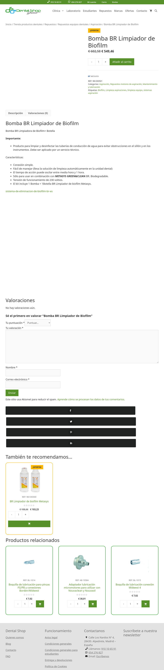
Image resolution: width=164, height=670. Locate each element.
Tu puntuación (15, 312)
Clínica (58, 11)
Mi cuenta (91, 2)
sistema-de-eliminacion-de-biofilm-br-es (29, 181)
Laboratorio (73, 10)
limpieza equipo (135, 90)
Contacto (141, 10)
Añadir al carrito (121, 61)
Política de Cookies (56, 623)
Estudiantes (90, 10)
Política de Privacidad (57, 630)
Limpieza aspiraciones (116, 90)
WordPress (72, 658)
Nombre (11, 357)
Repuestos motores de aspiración (126, 84)
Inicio (8, 24)
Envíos (115, 2)
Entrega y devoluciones (58, 617)
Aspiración (96, 24)
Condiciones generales (58, 601)
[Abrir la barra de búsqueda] (155, 11)
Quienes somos (15, 594)
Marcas (118, 10)
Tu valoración (14, 318)
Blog (8, 601)
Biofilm (101, 90)
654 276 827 (75, 2)
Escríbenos (102, 613)
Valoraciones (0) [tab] (38, 103)
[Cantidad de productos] (98, 61)
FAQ (8, 613)
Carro (104, 2)
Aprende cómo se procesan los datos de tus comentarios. (91, 389)
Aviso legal (51, 594)
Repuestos (105, 10)
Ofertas (129, 10)
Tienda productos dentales (28, 24)
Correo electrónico (17, 369)
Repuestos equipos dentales (73, 24)
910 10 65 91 (54, 2)
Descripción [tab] (15, 103)
